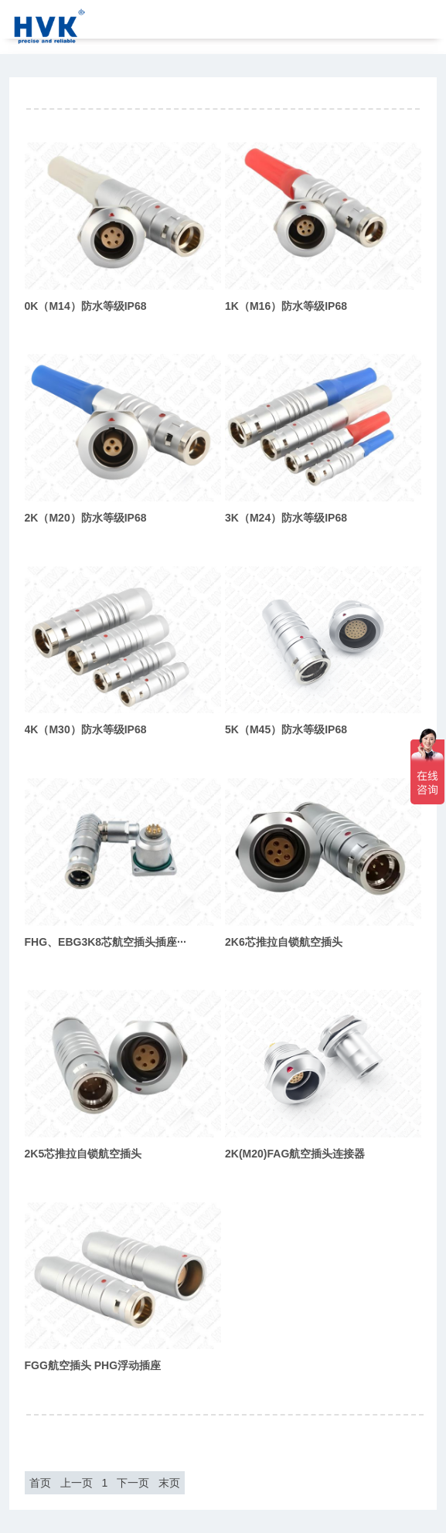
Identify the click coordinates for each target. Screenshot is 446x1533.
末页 (169, 1483)
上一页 (76, 1483)
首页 (40, 1483)
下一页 (133, 1483)
